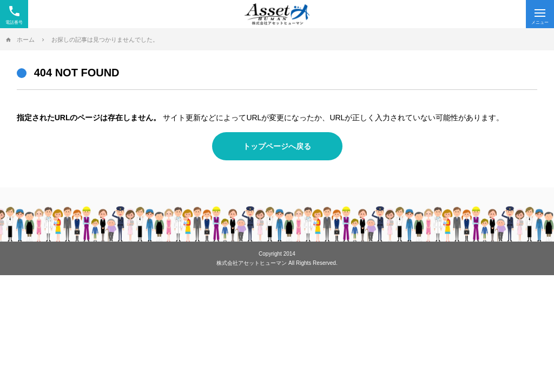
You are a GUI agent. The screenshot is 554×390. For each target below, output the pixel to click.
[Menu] (540, 14)
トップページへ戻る (277, 146)
